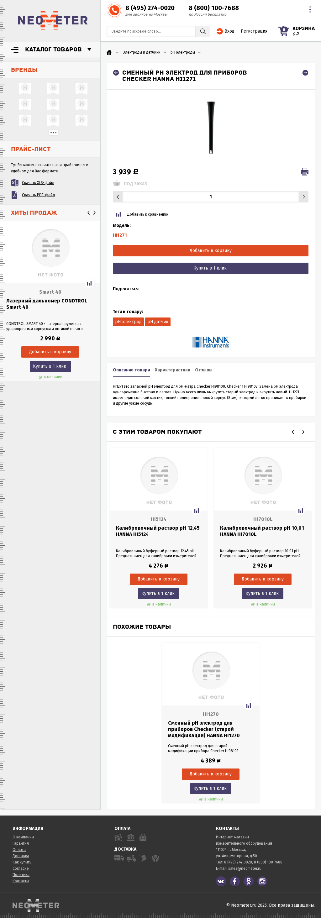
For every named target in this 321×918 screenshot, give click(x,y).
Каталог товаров (53, 49)
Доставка (21, 856)
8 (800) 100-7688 (214, 8)
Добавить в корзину (211, 250)
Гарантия (21, 843)
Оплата (19, 849)
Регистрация (254, 31)
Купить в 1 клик (49, 366)
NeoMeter (53, 20)
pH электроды (183, 52)
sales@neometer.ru (244, 868)
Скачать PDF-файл (38, 195)
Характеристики (172, 370)
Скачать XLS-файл (38, 183)
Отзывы (204, 370)
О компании (23, 837)
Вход (229, 31)
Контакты (21, 881)
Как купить (22, 862)
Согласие (21, 868)
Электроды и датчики (141, 52)
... (53, 132)
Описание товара (131, 370)
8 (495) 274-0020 (150, 8)
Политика (21, 875)
